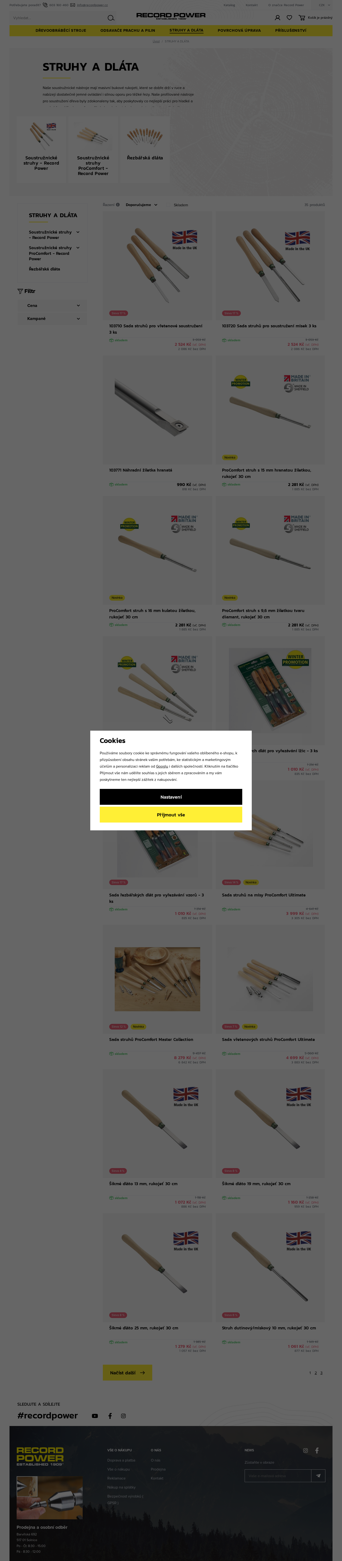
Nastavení (171, 796)
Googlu (162, 766)
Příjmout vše (171, 814)
